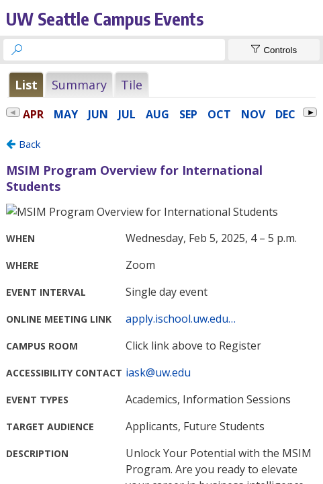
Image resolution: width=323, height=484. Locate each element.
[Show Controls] (274, 50)
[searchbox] (126, 50)
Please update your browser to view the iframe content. (161, 84)
